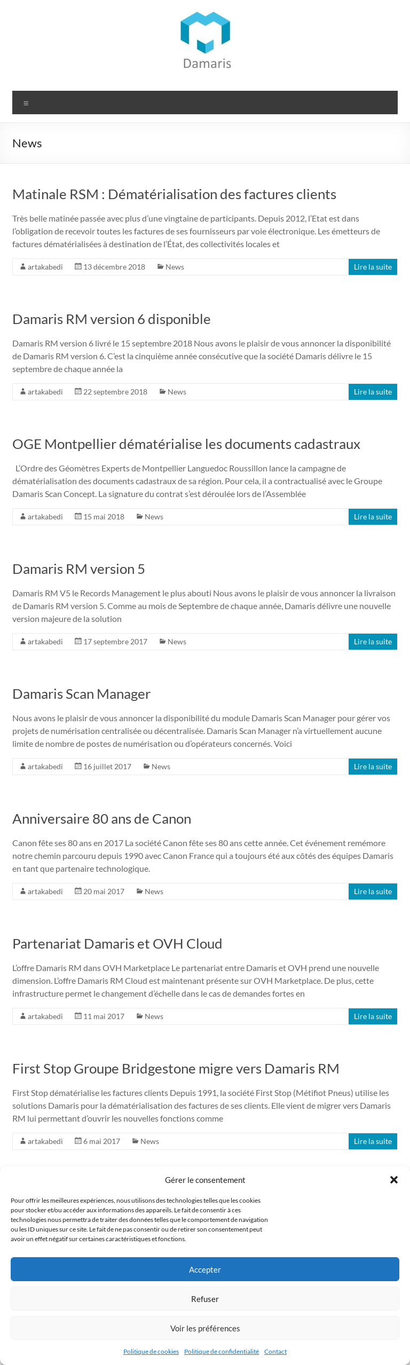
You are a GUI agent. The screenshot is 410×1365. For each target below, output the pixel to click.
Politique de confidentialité (221, 1351)
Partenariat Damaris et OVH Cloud (117, 943)
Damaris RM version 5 (78, 568)
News (174, 266)
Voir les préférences (205, 1328)
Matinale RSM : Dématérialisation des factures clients (174, 193)
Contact (275, 1351)
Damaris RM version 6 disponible (111, 318)
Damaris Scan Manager (81, 693)
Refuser (205, 1299)
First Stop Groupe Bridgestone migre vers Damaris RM (176, 1068)
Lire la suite (373, 266)
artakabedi (45, 266)
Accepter (205, 1269)
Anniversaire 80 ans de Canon (101, 818)
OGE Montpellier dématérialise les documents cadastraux (186, 443)
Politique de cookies (151, 1351)
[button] (394, 1179)
